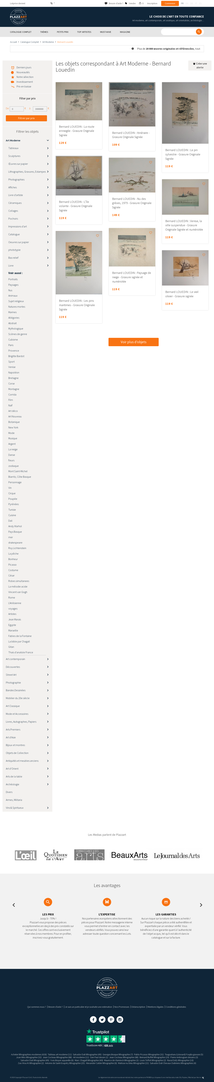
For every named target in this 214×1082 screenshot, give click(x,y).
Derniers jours (24, 67)
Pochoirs (13, 218)
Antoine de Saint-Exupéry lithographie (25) (65, 1063)
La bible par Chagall (19, 641)
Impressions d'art (17, 226)
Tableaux (13, 148)
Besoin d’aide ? (55, 1006)
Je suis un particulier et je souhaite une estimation (88, 1006)
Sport (11, 361)
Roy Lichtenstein (17, 548)
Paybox (184, 1077)
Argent (12, 443)
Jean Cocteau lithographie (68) (57, 1057)
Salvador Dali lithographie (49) (87, 1054)
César (11, 575)
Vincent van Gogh (17, 592)
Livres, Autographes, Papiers (21, 721)
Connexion (170, 3)
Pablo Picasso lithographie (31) (149, 1054)
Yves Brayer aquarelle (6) (62, 1060)
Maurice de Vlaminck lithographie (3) (121, 1060)
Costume (13, 570)
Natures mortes (16, 306)
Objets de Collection (17, 753)
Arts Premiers (13, 729)
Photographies (16, 179)
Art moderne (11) (81, 1057)
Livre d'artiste (15, 195)
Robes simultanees (18, 581)
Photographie (13, 682)
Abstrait (12, 323)
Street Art (11, 674)
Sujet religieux (16, 301)
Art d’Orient (12, 768)
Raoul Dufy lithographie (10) (180, 1060)
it (196, 3)
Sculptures (14, 156)
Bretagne (13, 378)
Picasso (12, 564)
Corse (11, 383)
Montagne (13, 389)
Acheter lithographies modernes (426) (29, 1054)
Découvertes (13, 666)
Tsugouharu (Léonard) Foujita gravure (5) (184, 1054)
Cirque (12, 493)
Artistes (12, 614)
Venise (12, 367)
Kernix (200, 1077)
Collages (13, 210)
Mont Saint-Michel (18, 471)
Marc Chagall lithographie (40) (89, 1060)
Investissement (25, 81)
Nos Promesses (121, 1006)
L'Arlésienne (14, 603)
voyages (12, 608)
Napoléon (13, 372)
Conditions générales (176, 1006)
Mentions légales (156, 1006)
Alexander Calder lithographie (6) (101, 1063)
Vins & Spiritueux (15, 807)
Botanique (14, 422)
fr (182, 3)
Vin (10, 487)
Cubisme (13, 339)
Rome (11, 597)
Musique (12, 438)
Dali (10, 520)
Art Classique (13, 706)
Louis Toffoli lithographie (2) (153, 1060)
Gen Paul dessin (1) (99, 1057)
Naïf (10, 405)
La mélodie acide (17, 586)
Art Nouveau (15, 416)
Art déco (13, 411)
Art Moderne (48, 41)
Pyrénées (13, 504)
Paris (10, 345)
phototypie (14, 249)
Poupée (12, 498)
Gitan (11, 646)
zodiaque (13, 465)
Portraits (13, 279)
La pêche (13, 553)
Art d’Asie (11, 737)
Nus (10, 290)
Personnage (15, 482)
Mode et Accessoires (17, 713)
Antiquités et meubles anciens (22, 760)
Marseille (13, 630)
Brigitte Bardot (16, 356)
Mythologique (15, 328)
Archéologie (12, 784)
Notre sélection (25, 77)
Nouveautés (23, 72)
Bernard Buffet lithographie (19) (154, 1057)
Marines (12, 312)
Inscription (152, 3)
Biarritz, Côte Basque (19, 476)
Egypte (12, 625)
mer (10, 537)
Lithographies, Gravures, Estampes (27, 171)
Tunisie (12, 509)
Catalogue (14, 234)
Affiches (12, 187)
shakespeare (15, 542)
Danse (11, 454)
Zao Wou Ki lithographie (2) (31, 1063)
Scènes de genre (17, 334)
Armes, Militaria (14, 799)
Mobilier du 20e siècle (18, 698)
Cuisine (12, 515)
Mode (11, 433)
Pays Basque (15, 531)
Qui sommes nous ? (36, 1006)
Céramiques (15, 203)
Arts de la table (14, 776)
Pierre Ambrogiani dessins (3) (184, 1057)
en (187, 3)
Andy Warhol (15, 526)
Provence (13, 350)
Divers (9, 792)
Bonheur (13, 559)
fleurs (11, 460)
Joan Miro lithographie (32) (29, 1057)
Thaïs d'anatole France (20, 652)
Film (10, 399)
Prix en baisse (24, 86)
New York (13, 427)
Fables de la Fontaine (20, 636)
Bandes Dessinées (15, 690)
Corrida (12, 394)
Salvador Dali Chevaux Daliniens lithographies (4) (173, 1063)
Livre (11, 265)
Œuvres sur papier (18, 163)
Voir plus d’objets (133, 342)
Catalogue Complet (29, 41)
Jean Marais (14, 619)
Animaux (13, 295)
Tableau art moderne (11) (60, 1054)
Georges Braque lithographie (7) (118, 1054)
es (200, 3)
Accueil (13, 41)
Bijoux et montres (15, 745)
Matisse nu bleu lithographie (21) (133, 1063)
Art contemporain (15, 659)
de (191, 3)
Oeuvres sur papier (18, 242)
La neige (13, 449)
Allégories (13, 317)
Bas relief (13, 257)
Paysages (13, 284)
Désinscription (138, 1006)
